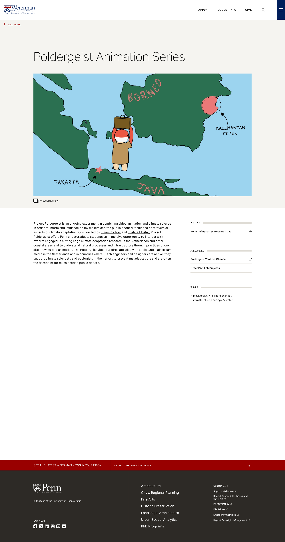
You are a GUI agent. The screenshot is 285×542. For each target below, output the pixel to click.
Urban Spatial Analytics (159, 519)
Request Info (226, 10)
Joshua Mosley (138, 232)
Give (248, 10)
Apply (202, 10)
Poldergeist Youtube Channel (208, 259)
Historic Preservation (157, 506)
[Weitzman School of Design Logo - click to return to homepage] (19, 10)
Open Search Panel (263, 10)
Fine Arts (148, 499)
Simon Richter (111, 232)
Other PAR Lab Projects (205, 268)
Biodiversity (200, 295)
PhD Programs (152, 526)
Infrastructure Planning (207, 300)
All (12, 24)
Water (229, 300)
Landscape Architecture (160, 513)
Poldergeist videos (93, 250)
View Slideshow (46, 201)
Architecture (151, 486)
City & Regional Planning (160, 492)
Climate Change (221, 295)
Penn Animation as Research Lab (210, 231)
